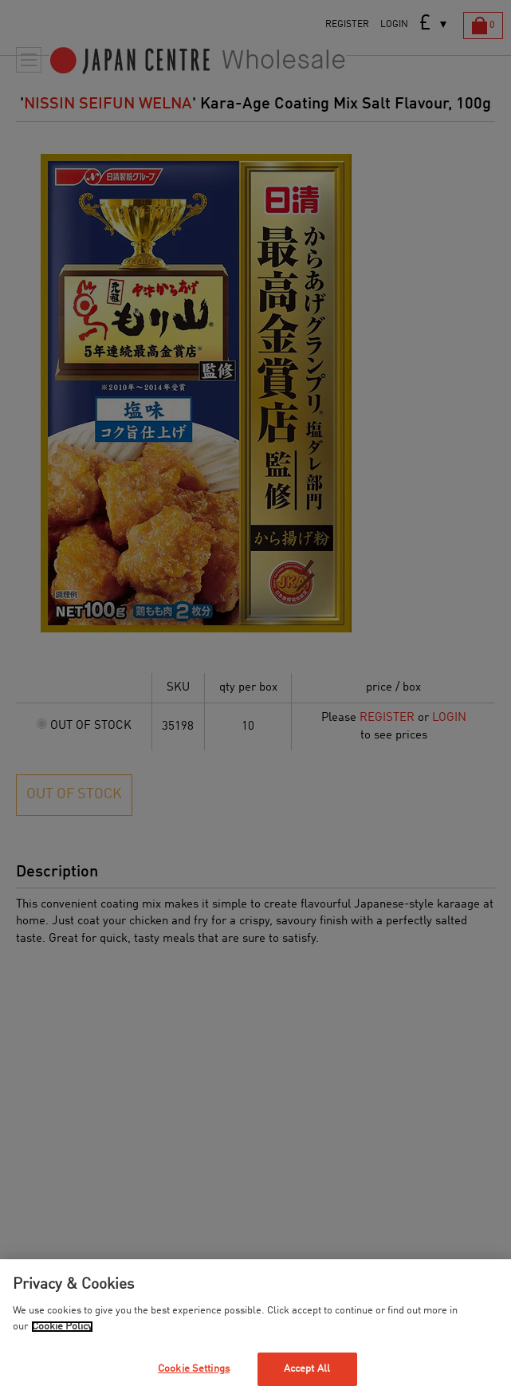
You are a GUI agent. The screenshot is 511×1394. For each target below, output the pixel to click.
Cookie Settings (194, 1369)
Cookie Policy (62, 1326)
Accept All (307, 1369)
